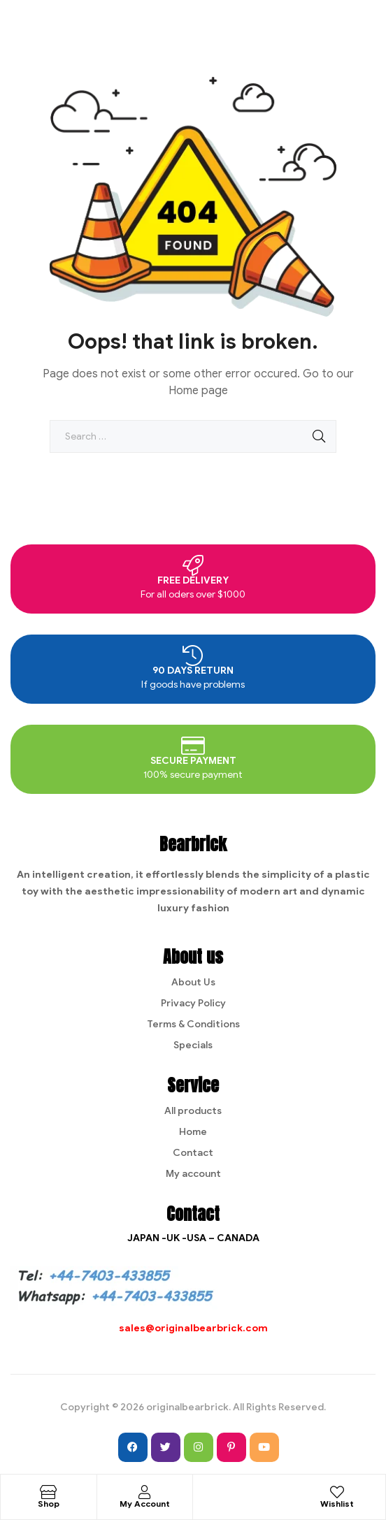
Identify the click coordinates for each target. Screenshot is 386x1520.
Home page (198, 391)
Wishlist (337, 1503)
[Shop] (48, 1492)
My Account (145, 1503)
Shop (48, 1503)
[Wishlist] (337, 1492)
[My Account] (145, 1492)
